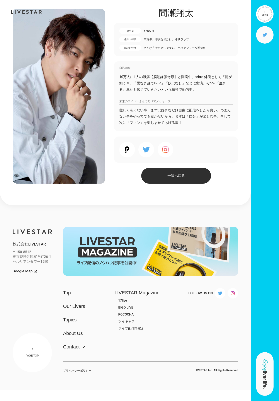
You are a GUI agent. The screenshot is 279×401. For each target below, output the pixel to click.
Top (67, 292)
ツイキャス (126, 321)
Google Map (23, 271)
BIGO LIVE (125, 307)
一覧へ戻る (176, 176)
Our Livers (74, 306)
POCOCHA (126, 314)
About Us (73, 333)
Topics (70, 319)
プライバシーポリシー (77, 370)
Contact (71, 347)
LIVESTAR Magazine (137, 292)
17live (122, 300)
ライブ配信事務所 (131, 328)
